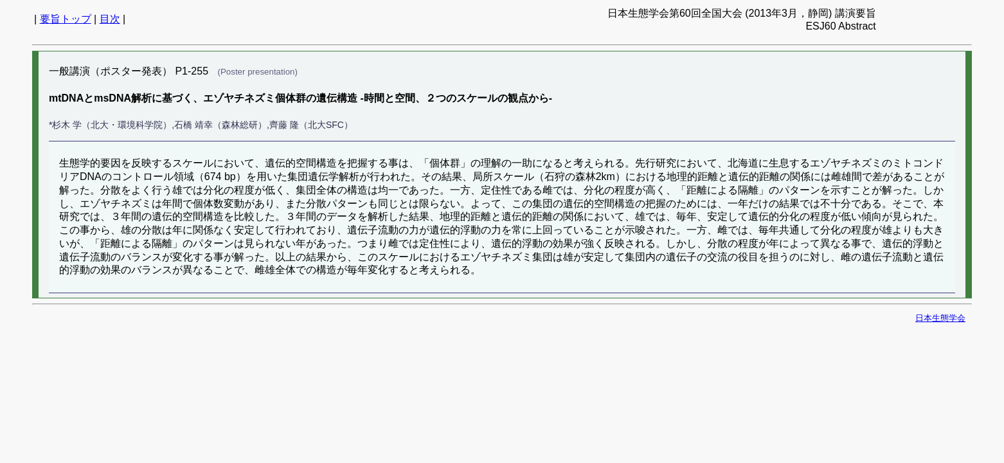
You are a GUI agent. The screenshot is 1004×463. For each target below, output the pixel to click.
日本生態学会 (940, 318)
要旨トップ (65, 19)
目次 (110, 19)
